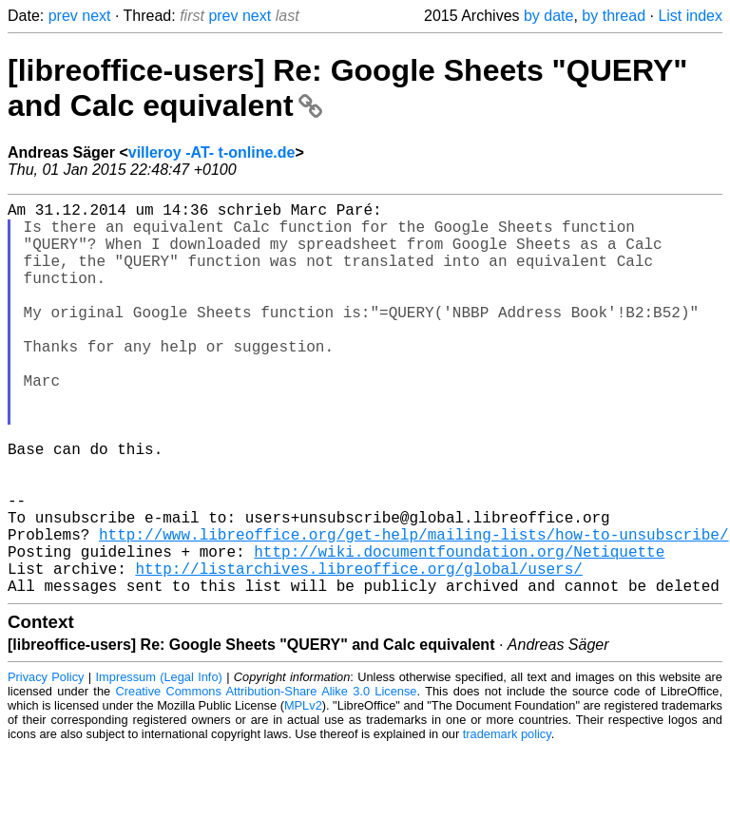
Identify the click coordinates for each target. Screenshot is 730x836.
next (96, 16)
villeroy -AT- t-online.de (212, 152)
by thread (613, 16)
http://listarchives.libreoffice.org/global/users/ (358, 651)
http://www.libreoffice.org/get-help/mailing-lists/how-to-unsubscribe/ (413, 609)
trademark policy (507, 821)
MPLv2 (303, 793)
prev (63, 16)
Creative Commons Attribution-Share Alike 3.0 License (266, 778)
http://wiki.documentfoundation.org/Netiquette (459, 630)
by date (548, 16)
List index (690, 16)
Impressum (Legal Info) (159, 764)
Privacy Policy (46, 764)
